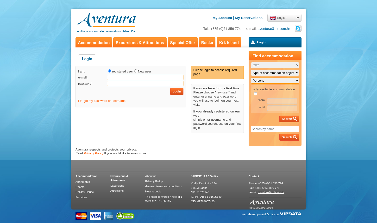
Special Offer (182, 42)
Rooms (79, 186)
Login (261, 42)
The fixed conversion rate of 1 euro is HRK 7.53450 (163, 198)
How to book (153, 191)
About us (150, 175)
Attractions (117, 190)
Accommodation (94, 42)
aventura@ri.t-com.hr (274, 29)
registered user (122, 71)
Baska (207, 42)
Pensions (81, 197)
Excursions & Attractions (140, 42)
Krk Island (229, 42)
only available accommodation (274, 89)
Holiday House (84, 191)
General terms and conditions (163, 186)
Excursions (117, 185)
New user (144, 71)
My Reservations (249, 18)
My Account (222, 18)
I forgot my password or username (102, 101)
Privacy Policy (93, 153)
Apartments (82, 181)
